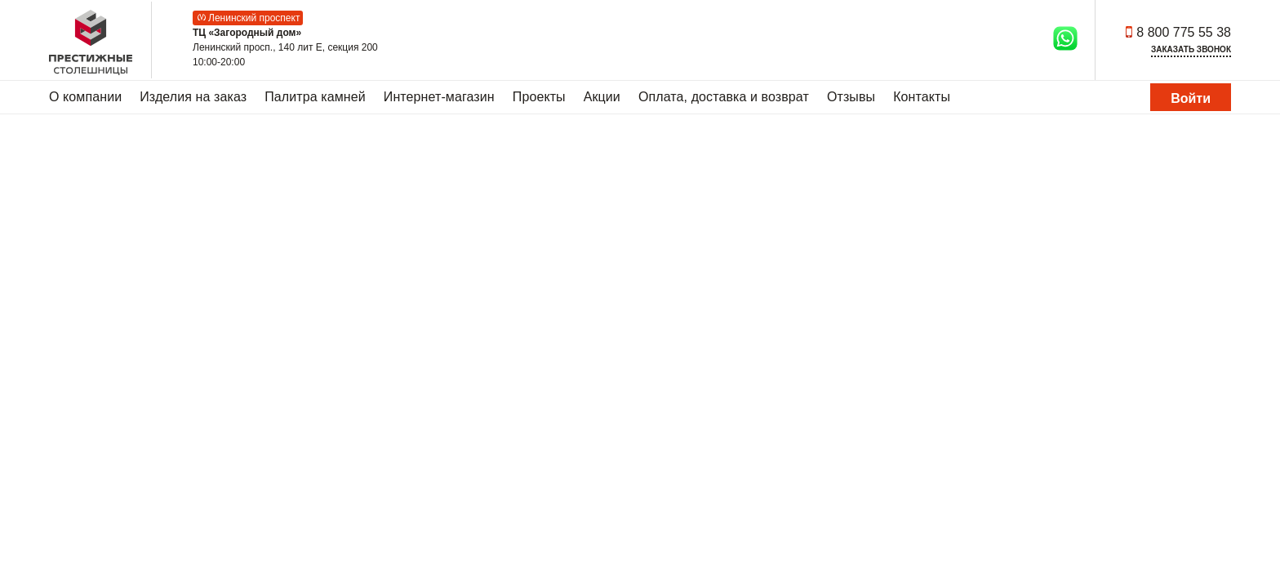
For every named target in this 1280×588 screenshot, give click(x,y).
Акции (602, 97)
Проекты (539, 97)
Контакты (921, 97)
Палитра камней (315, 97)
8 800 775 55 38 (1183, 32)
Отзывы (851, 97)
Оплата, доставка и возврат (723, 97)
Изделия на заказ (193, 97)
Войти (1191, 98)
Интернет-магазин (439, 97)
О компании (85, 97)
